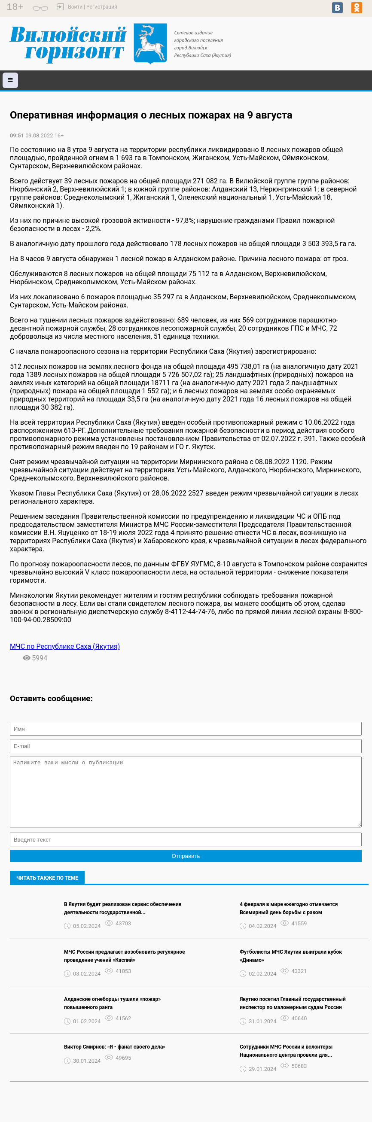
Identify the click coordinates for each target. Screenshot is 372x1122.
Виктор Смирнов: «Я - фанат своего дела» (114, 1060)
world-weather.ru (317, 48)
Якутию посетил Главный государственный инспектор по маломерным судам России (293, 1016)
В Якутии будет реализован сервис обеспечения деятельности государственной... (122, 921)
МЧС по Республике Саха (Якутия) (65, 646)
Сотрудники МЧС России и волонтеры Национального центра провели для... (286, 1064)
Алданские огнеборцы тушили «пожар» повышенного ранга (112, 1016)
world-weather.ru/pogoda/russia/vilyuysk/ (317, 40)
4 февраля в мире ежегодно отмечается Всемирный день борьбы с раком (289, 921)
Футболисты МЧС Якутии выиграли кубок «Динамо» (291, 969)
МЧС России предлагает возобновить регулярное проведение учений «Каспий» (124, 969)
